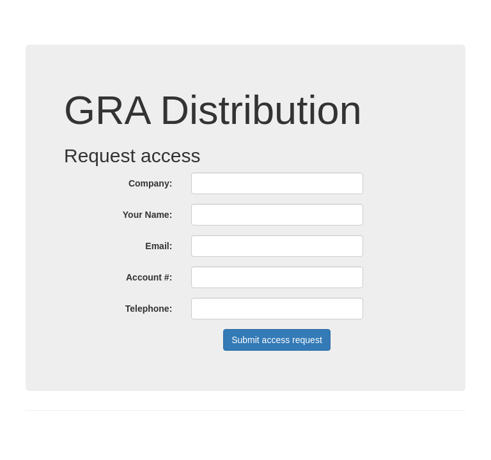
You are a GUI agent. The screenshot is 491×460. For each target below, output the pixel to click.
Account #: (149, 277)
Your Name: (148, 215)
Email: (158, 246)
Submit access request (276, 340)
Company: (150, 183)
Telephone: (149, 308)
